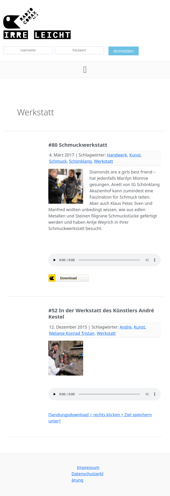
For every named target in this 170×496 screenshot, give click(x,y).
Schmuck (58, 161)
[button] (85, 69)
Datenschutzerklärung (87, 477)
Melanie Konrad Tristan (72, 333)
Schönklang (80, 161)
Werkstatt (103, 161)
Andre (126, 327)
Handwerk (117, 155)
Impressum (88, 467)
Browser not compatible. (83, 278)
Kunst (135, 155)
